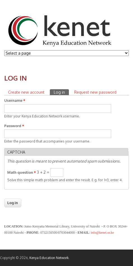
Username (14, 100)
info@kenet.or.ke (102, 232)
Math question (21, 172)
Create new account (26, 92)
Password (14, 126)
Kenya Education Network (49, 258)
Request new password (95, 92)
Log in (61, 92)
